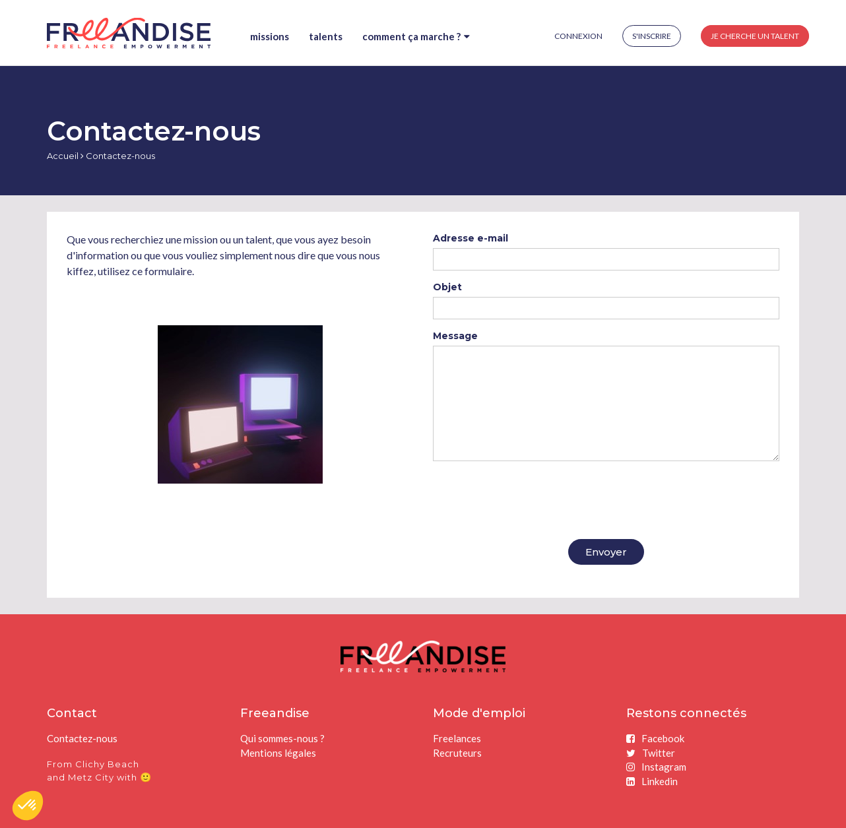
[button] (28, 805)
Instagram (656, 767)
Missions (269, 36)
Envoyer (606, 552)
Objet (447, 287)
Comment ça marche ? (416, 36)
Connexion (578, 36)
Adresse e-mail (470, 238)
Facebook (655, 738)
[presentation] (533, 497)
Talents (325, 36)
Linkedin (652, 781)
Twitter (650, 753)
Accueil (63, 155)
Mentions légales (278, 753)
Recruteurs (457, 753)
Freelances (457, 738)
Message (455, 336)
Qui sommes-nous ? (282, 738)
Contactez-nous (82, 738)
